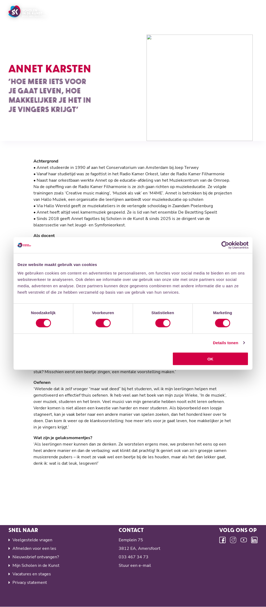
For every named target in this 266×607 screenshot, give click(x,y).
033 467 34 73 (133, 557)
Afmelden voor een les (34, 548)
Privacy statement (29, 582)
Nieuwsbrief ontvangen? (35, 557)
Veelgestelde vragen (32, 540)
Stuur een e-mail (135, 565)
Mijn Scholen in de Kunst (35, 565)
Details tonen (225, 342)
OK (210, 358)
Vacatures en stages (31, 574)
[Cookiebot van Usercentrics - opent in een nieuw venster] (225, 245)
